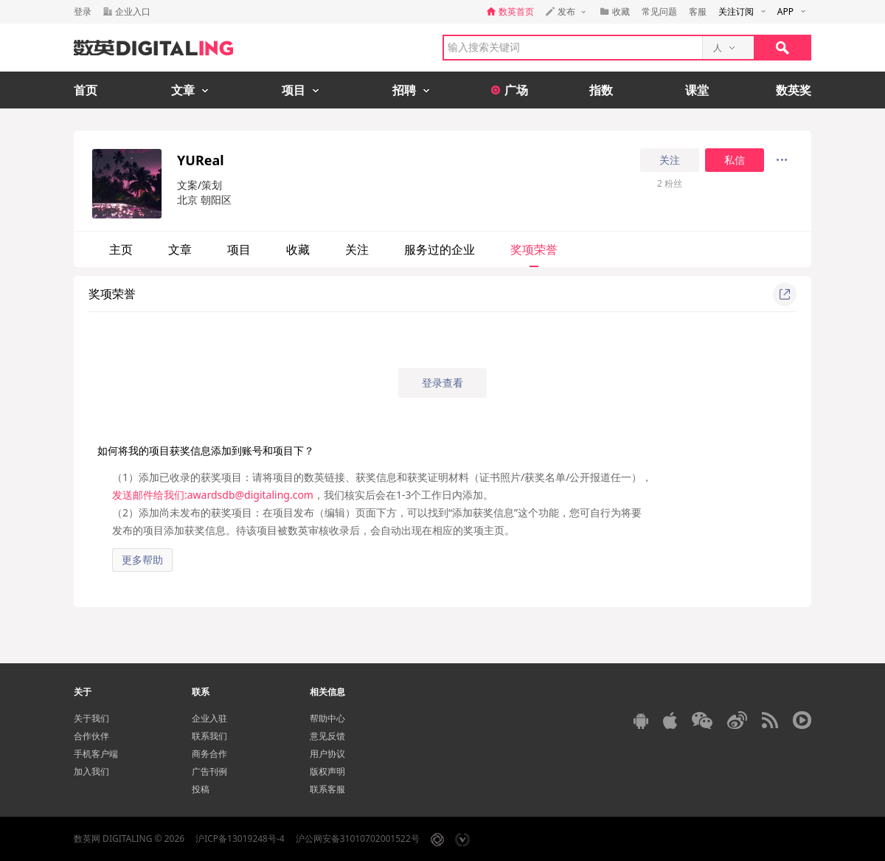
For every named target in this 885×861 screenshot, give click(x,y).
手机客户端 (96, 753)
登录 (82, 11)
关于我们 (91, 718)
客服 (698, 11)
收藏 (298, 249)
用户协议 (327, 753)
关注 (669, 160)
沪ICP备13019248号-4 (240, 838)
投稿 (200, 789)
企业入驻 (209, 718)
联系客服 (327, 789)
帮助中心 (327, 718)
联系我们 (209, 736)
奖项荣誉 (534, 249)
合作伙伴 (91, 736)
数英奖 (793, 90)
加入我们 (91, 771)
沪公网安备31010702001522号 (358, 838)
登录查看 (442, 383)
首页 (85, 90)
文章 (180, 249)
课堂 (697, 90)
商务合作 (209, 753)
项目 (239, 249)
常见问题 (659, 11)
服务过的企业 (439, 249)
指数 (601, 90)
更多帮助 (142, 560)
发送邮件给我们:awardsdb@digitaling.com (212, 495)
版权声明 (327, 771)
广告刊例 (209, 771)
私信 (734, 160)
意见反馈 (327, 736)
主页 (121, 249)
